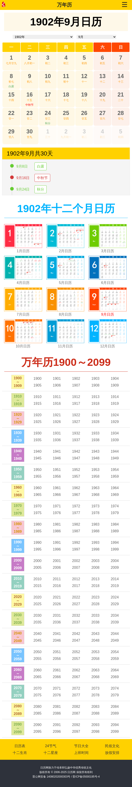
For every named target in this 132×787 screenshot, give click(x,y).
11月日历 (65, 346)
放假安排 (112, 753)
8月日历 (65, 314)
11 (66, 76)
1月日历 (23, 251)
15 (11, 94)
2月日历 (65, 251)
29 (11, 131)
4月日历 (23, 283)
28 (121, 113)
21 (121, 94)
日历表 (19, 746)
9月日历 (107, 314)
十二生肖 (20, 753)
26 (84, 113)
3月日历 (107, 251)
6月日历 (107, 283)
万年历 (64, 5)
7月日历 (23, 314)
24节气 (50, 746)
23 (29, 113)
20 (102, 94)
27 (102, 113)
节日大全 (81, 746)
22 (11, 113)
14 (121, 76)
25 (66, 113)
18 (66, 94)
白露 (11, 86)
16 (29, 94)
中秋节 (29, 104)
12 (84, 76)
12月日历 (107, 346)
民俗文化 (112, 746)
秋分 (47, 123)
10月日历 (23, 346)
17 (48, 94)
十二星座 (50, 753)
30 (29, 131)
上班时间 (81, 753)
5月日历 (65, 283)
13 (102, 76)
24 (48, 113)
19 (84, 94)
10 (48, 76)
